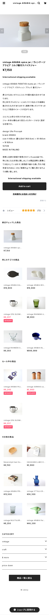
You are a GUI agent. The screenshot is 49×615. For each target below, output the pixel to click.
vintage (5, 541)
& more (5, 557)
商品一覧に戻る (24, 578)
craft (4, 549)
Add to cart (24, 186)
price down (7, 565)
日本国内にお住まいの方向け (24, 194)
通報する (43, 201)
